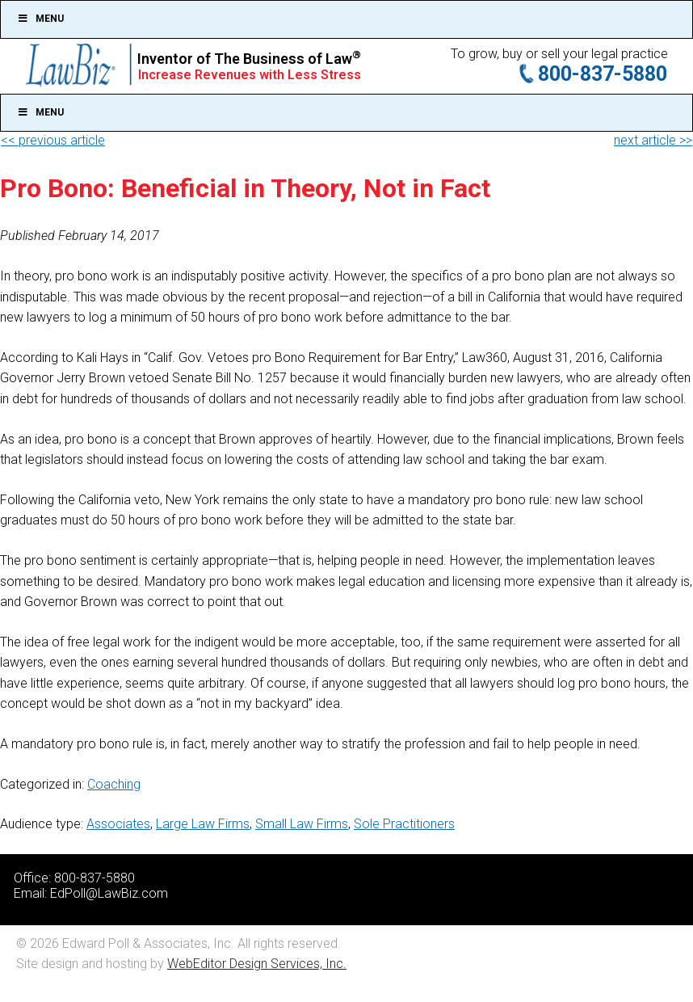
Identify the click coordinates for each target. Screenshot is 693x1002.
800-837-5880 (602, 74)
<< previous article (53, 140)
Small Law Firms (301, 823)
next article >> (653, 140)
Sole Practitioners (404, 823)
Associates (118, 823)
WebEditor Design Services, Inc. (256, 963)
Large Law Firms (203, 823)
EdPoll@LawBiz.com (109, 893)
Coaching (114, 784)
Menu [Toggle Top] (40, 18)
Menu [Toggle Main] (40, 112)
